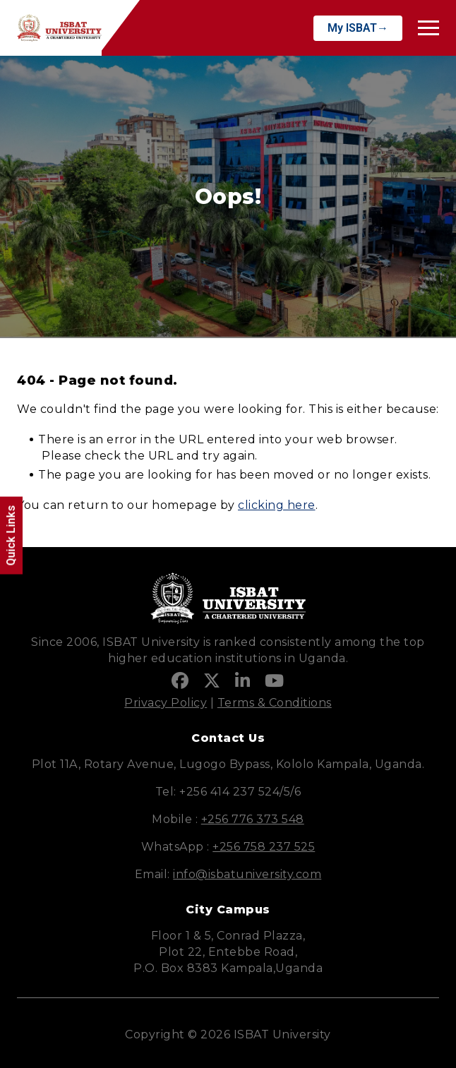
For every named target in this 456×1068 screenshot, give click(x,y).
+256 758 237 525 (263, 846)
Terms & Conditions (274, 702)
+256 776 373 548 (252, 819)
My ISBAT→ (358, 28)
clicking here (277, 505)
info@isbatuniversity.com (247, 874)
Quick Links (11, 535)
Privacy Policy (165, 702)
